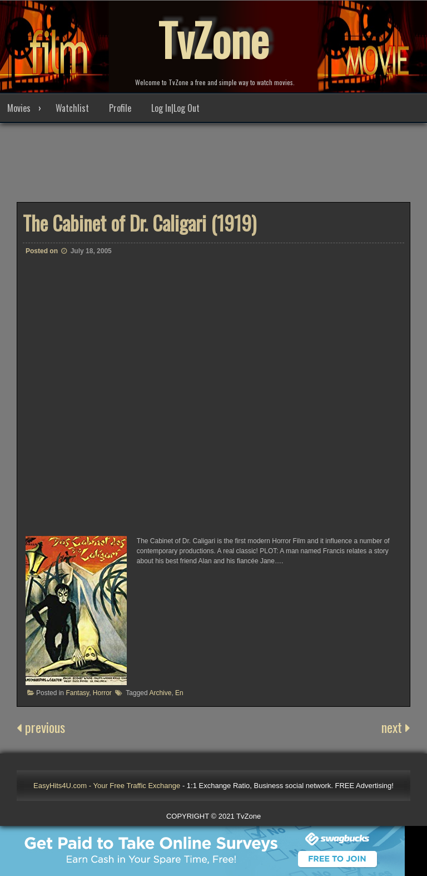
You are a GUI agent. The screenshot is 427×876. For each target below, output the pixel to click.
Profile (120, 108)
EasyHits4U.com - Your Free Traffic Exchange (106, 785)
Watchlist (72, 108)
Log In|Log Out (175, 108)
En (179, 693)
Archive (160, 693)
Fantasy (77, 693)
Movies (19, 108)
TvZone (213, 39)
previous (41, 727)
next (395, 727)
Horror (102, 693)
